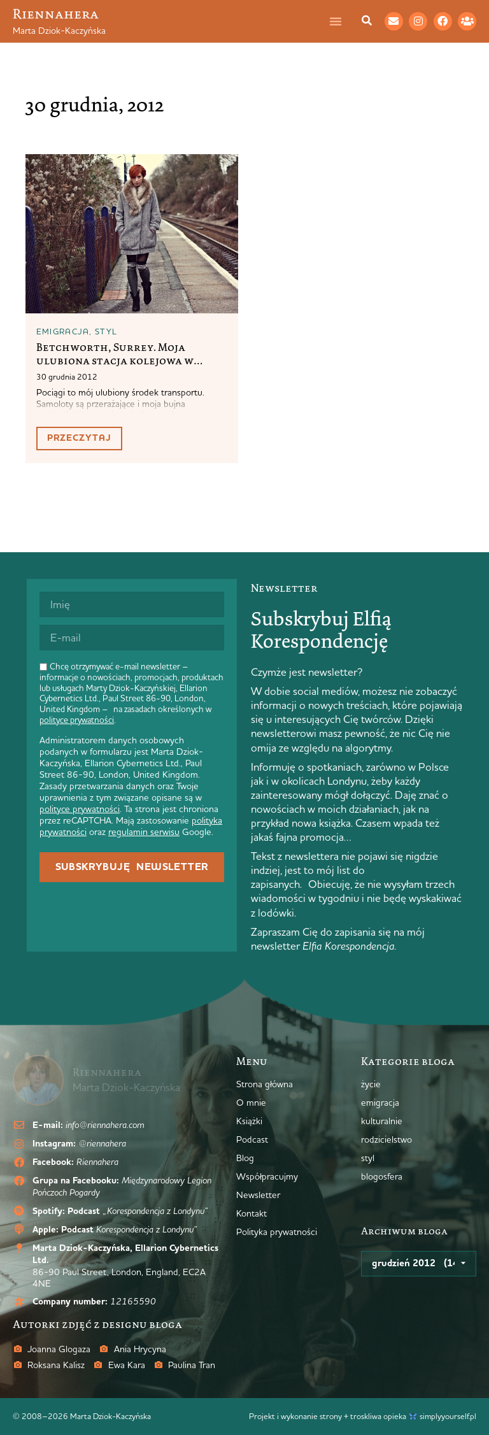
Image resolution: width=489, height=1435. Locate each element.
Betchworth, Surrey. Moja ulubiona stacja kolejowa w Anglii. (115, 360)
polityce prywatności (76, 720)
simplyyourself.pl (448, 1416)
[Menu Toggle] (342, 21)
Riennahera (56, 13)
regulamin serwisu (144, 832)
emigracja (63, 331)
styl (106, 331)
